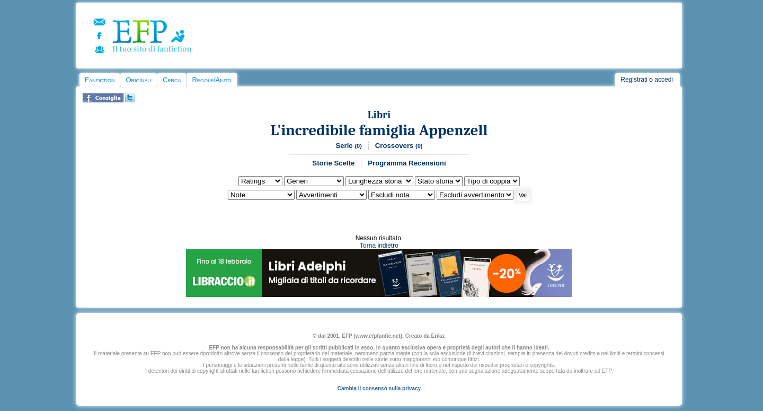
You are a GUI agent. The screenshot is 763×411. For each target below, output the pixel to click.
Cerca (172, 80)
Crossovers (399, 146)
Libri (379, 115)
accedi (663, 79)
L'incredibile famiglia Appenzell (378, 130)
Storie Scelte (333, 163)
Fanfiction (99, 80)
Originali (139, 80)
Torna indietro (379, 245)
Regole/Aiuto (211, 80)
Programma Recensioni (407, 163)
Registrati (633, 79)
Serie (348, 146)
